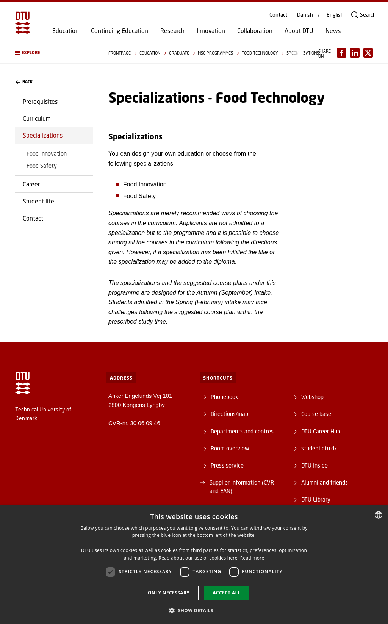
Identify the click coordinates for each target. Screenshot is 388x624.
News (333, 31)
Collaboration (254, 31)
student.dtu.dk (319, 448)
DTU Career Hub (320, 431)
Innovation (211, 31)
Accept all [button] (227, 593)
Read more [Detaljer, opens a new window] (252, 558)
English (335, 14)
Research (172, 31)
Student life (38, 201)
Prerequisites (40, 101)
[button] (54, 53)
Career (31, 184)
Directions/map (229, 413)
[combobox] (378, 515)
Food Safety (42, 165)
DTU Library (315, 499)
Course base (316, 413)
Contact (278, 14)
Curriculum (37, 118)
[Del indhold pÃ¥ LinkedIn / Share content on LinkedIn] (355, 53)
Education (65, 31)
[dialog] (194, 564)
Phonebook (224, 396)
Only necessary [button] (168, 593)
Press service (227, 465)
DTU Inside (314, 465)
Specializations (43, 135)
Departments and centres (242, 431)
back (24, 81)
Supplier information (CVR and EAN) (242, 486)
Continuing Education (119, 31)
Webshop (312, 396)
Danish (305, 14)
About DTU (299, 31)
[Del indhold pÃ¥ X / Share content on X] (368, 53)
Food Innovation (47, 153)
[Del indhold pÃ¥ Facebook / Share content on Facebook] (341, 53)
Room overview (230, 448)
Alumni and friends (324, 482)
